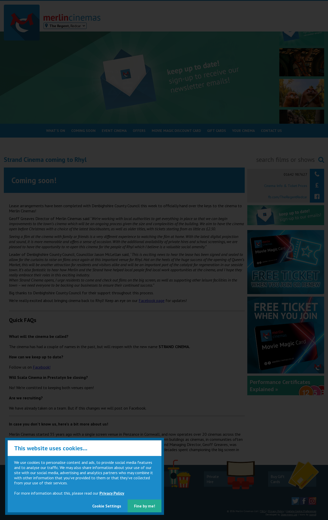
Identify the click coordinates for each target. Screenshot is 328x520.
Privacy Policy (111, 493)
